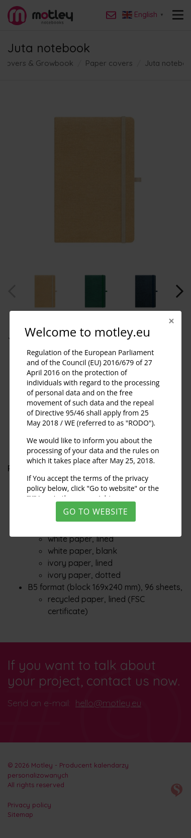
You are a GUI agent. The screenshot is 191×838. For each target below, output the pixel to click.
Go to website (95, 511)
